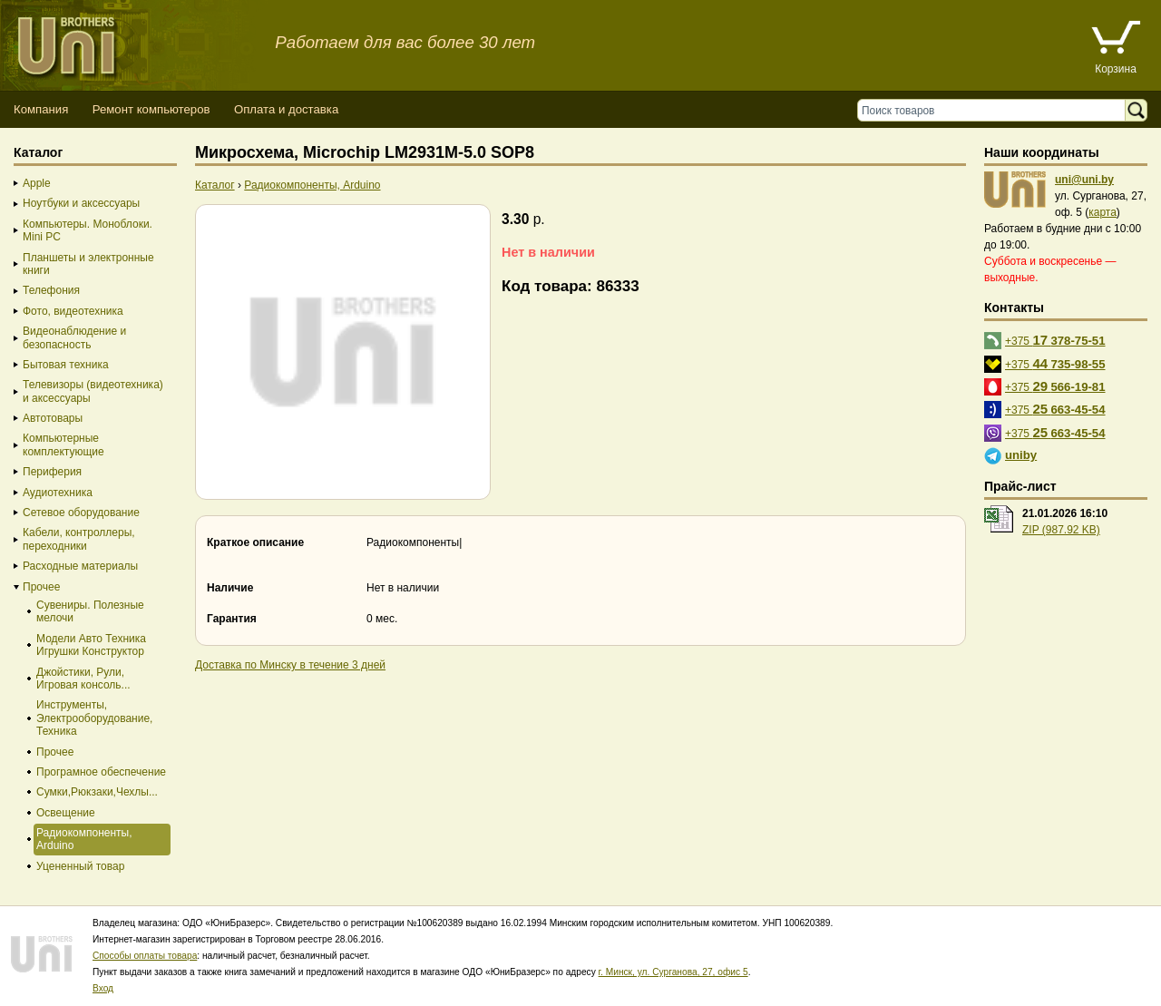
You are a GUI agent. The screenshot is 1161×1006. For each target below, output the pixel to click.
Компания (41, 109)
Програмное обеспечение (101, 772)
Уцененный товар (80, 866)
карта (1102, 212)
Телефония (51, 290)
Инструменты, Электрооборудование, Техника (94, 717)
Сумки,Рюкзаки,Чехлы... (97, 792)
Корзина (1116, 69)
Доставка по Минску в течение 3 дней (290, 665)
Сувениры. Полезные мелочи (90, 611)
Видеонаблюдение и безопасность (74, 337)
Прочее (41, 587)
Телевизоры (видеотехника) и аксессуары (93, 391)
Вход (103, 988)
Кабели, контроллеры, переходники (79, 539)
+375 (1055, 339)
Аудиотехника (58, 492)
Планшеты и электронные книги (88, 264)
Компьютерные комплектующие (63, 444)
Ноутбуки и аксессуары (81, 203)
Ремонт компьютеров (151, 109)
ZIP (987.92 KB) (1061, 529)
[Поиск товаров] (995, 110)
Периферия (52, 471)
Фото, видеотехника (73, 311)
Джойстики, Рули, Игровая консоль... (83, 678)
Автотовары (53, 418)
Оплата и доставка (286, 109)
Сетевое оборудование (81, 512)
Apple (37, 183)
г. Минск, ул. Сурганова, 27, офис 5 (673, 972)
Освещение (65, 812)
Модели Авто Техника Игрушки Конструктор (91, 645)
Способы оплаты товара (145, 956)
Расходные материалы (80, 566)
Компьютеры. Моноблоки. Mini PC (87, 230)
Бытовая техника (66, 364)
